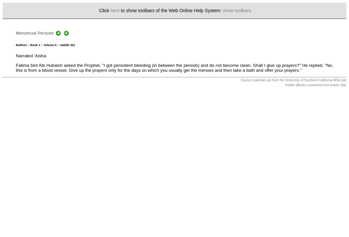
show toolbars (237, 10)
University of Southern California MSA (312, 80)
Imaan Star (338, 85)
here (115, 10)
